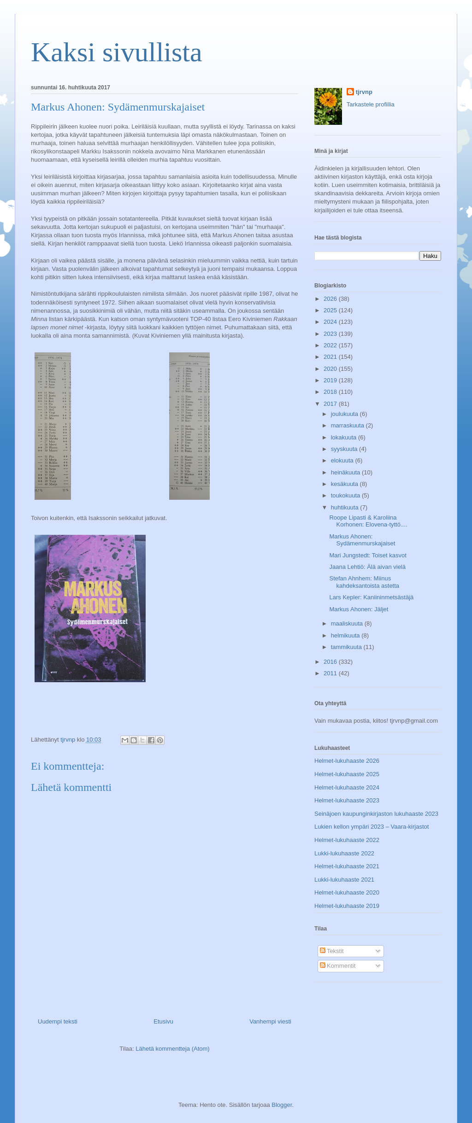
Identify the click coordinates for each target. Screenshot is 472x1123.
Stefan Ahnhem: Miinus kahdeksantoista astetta (364, 582)
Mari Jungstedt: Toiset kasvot (367, 555)
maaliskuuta (348, 623)
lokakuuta (344, 437)
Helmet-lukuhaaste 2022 (346, 839)
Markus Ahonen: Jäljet (358, 609)
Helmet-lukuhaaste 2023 (346, 800)
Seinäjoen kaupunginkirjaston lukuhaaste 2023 (376, 813)
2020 (331, 368)
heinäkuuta (346, 472)
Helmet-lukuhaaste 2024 (346, 787)
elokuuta (343, 460)
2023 (331, 333)
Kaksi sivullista (116, 52)
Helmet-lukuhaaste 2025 (346, 774)
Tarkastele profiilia (371, 104)
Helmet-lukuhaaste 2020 (346, 892)
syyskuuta (345, 448)
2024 (331, 321)
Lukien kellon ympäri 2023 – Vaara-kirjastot (371, 826)
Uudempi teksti (57, 1021)
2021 (331, 356)
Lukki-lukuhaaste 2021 (344, 879)
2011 (331, 673)
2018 (331, 391)
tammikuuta (347, 646)
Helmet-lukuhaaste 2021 (346, 866)
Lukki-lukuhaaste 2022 (344, 853)
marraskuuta (348, 425)
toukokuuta (346, 495)
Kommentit (338, 965)
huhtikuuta (345, 507)
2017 (331, 403)
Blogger (281, 1104)
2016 (331, 661)
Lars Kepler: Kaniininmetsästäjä (371, 597)
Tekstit (332, 951)
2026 (331, 298)
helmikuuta (346, 635)
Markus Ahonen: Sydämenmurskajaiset (362, 540)
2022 (331, 345)
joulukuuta (345, 413)
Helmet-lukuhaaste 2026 (346, 760)
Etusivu (163, 1021)
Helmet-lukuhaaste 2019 (346, 905)
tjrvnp (364, 91)
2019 (331, 380)
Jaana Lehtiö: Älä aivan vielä (367, 566)
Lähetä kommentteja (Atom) (172, 1048)
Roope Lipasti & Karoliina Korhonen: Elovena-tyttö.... (368, 521)
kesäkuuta (345, 483)
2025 (331, 310)
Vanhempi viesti (270, 1021)
